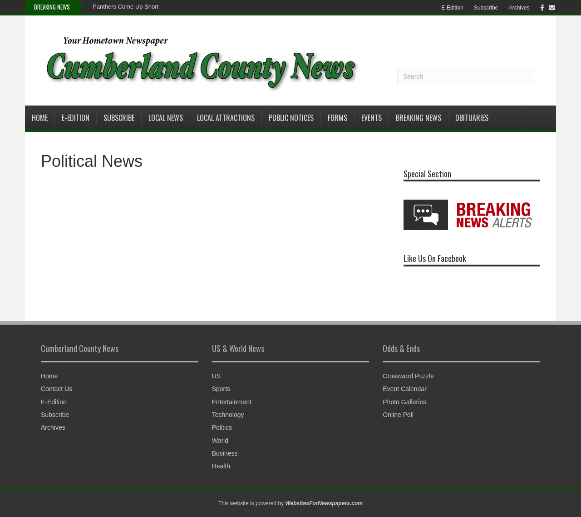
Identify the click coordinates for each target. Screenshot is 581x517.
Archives (519, 8)
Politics (222, 427)
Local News (165, 117)
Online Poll (398, 414)
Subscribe (486, 8)
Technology (228, 414)
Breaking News (418, 117)
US (216, 376)
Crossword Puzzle (408, 376)
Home (40, 117)
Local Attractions (226, 117)
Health (221, 466)
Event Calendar (405, 388)
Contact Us (56, 388)
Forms (337, 117)
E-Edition (452, 8)
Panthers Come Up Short (125, 6)
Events (371, 117)
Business (225, 453)
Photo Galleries (404, 402)
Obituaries (471, 117)
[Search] (465, 76)
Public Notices (291, 117)
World (220, 440)
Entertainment (231, 402)
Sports (221, 388)
